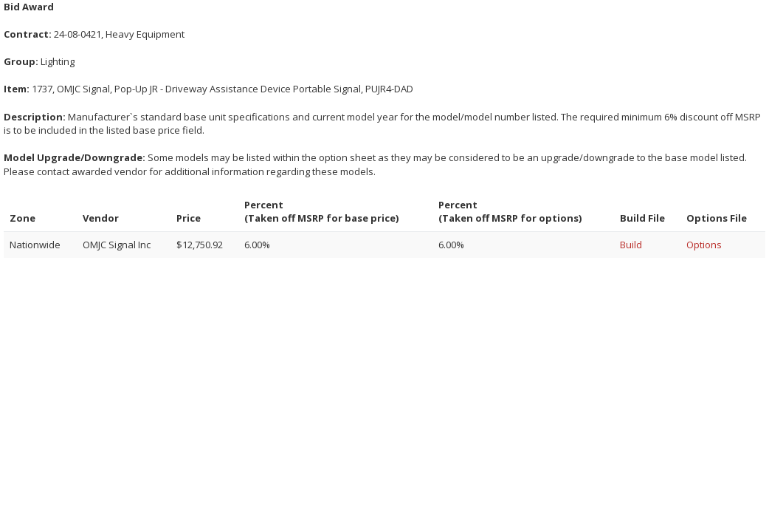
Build (631, 244)
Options (704, 244)
